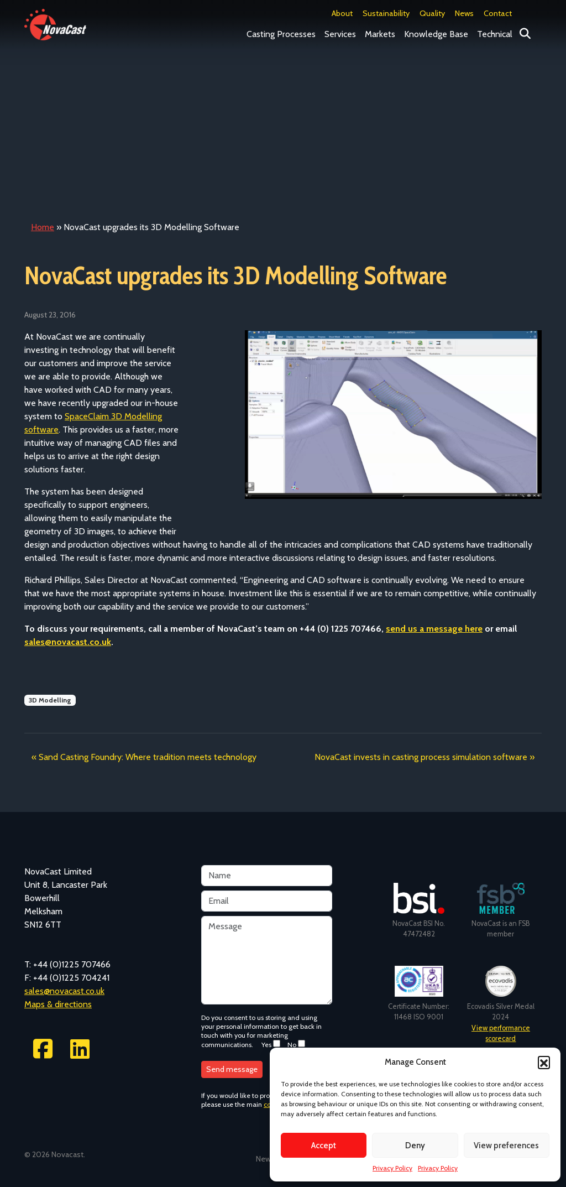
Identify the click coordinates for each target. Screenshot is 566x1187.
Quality (432, 13)
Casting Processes (281, 34)
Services (340, 34)
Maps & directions (58, 1004)
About (342, 13)
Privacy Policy (392, 1168)
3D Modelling (50, 700)
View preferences (506, 1145)
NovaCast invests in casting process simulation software (421, 757)
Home (42, 227)
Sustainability (386, 13)
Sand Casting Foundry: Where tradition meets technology (147, 757)
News (464, 13)
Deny (415, 1145)
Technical (494, 34)
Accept (323, 1145)
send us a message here (434, 628)
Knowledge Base (436, 34)
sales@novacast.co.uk (67, 642)
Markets (380, 34)
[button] (543, 1062)
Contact (498, 13)
